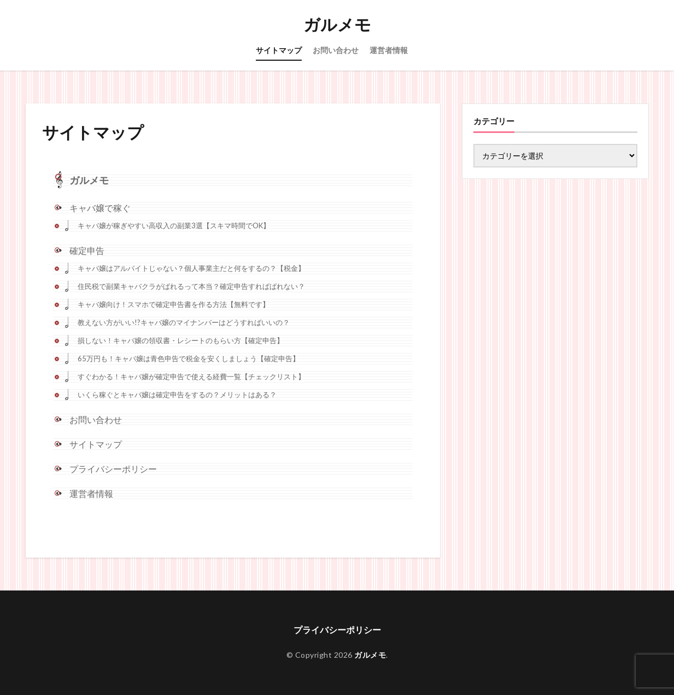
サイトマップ (279, 50)
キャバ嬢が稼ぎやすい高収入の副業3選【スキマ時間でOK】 (174, 225)
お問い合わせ (336, 50)
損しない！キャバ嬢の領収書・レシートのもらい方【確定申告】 (181, 340)
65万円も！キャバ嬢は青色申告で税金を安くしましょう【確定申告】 (189, 358)
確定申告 (86, 250)
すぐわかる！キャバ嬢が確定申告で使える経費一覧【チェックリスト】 (191, 376)
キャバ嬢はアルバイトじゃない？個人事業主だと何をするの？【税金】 (191, 268)
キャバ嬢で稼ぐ (100, 207)
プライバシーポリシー (113, 469)
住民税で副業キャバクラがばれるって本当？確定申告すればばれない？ (191, 286)
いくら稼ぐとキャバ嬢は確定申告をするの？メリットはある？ (177, 394)
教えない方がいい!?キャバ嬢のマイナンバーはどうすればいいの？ (184, 322)
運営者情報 (389, 50)
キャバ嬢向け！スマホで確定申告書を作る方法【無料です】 (173, 304)
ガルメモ (337, 24)
